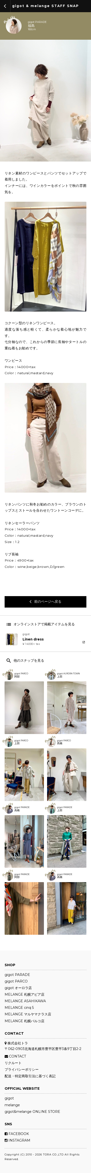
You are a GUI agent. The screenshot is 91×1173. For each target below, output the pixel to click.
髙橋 (59, 743)
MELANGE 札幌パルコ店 (24, 1021)
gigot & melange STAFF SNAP (45, 6)
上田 (59, 677)
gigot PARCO (21, 674)
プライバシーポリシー (22, 1069)
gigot (9, 1098)
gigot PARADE (37, 22)
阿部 (17, 677)
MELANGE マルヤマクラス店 (28, 1014)
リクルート (13, 1063)
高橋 (17, 810)
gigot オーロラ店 (18, 988)
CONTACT (15, 1056)
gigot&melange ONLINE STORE (32, 1111)
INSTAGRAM (17, 1140)
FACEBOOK (17, 1134)
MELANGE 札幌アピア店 (24, 994)
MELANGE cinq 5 (19, 1007)
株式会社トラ (16, 1043)
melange (12, 1105)
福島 (31, 26)
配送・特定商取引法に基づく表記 (30, 1076)
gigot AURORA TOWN (68, 674)
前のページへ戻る (45, 601)
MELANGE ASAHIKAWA (25, 1001)
